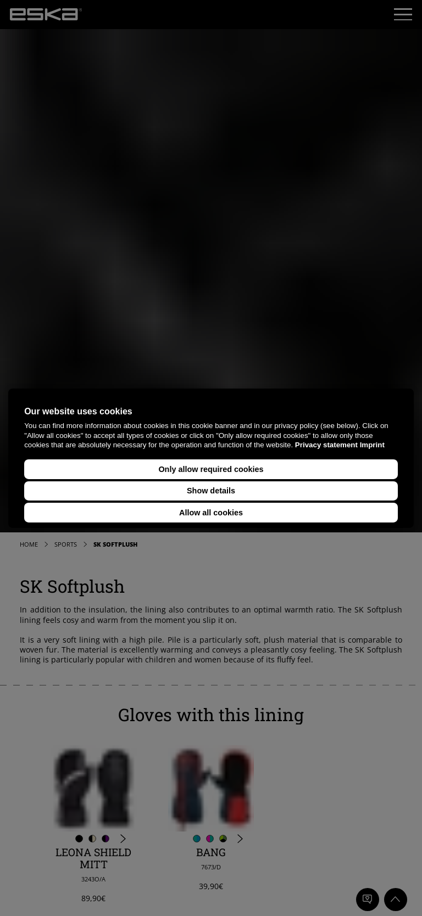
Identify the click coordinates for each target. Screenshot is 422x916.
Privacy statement (326, 445)
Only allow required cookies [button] (210, 469)
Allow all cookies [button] (211, 512)
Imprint (372, 445)
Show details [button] (211, 490)
